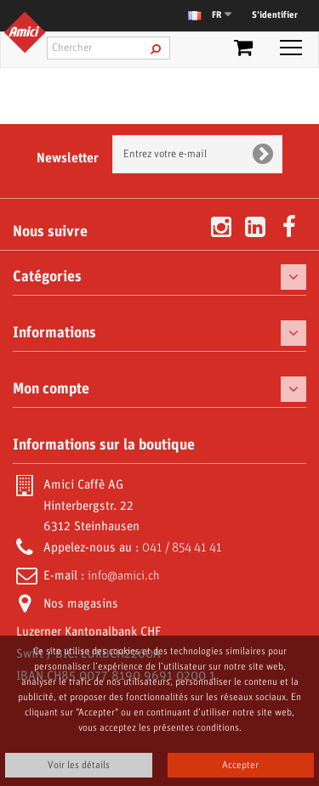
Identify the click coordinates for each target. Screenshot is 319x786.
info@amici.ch (124, 576)
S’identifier (275, 15)
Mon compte (51, 389)
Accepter (240, 765)
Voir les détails (79, 765)
